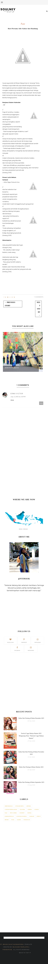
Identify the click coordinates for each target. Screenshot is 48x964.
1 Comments (38, 297)
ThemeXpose (7, 949)
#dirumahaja (9, 806)
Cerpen (30, 809)
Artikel (28, 806)
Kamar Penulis (9, 816)
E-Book (36, 809)
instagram (37, 640)
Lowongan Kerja (21, 816)
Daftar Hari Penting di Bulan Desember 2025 (31, 718)
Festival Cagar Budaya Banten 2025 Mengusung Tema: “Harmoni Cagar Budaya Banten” (31, 736)
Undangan (26, 819)
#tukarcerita (19, 806)
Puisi (23, 24)
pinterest (24, 640)
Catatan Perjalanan (11, 809)
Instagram (31, 648)
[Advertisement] (24, 471)
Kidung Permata (12, 367)
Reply (41, 403)
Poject (39, 816)
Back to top (25, 952)
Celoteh (22, 809)
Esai (6, 812)
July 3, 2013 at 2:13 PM (17, 397)
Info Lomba (13, 812)
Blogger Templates (21, 947)
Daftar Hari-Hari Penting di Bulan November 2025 (31, 753)
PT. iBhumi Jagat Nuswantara (11, 944)
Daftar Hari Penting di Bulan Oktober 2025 (31, 767)
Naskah (31, 816)
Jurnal (29, 812)
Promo (7, 819)
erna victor (16, 394)
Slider (19, 819)
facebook (17, 648)
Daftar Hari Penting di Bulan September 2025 (31, 782)
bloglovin (10, 640)
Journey (22, 812)
